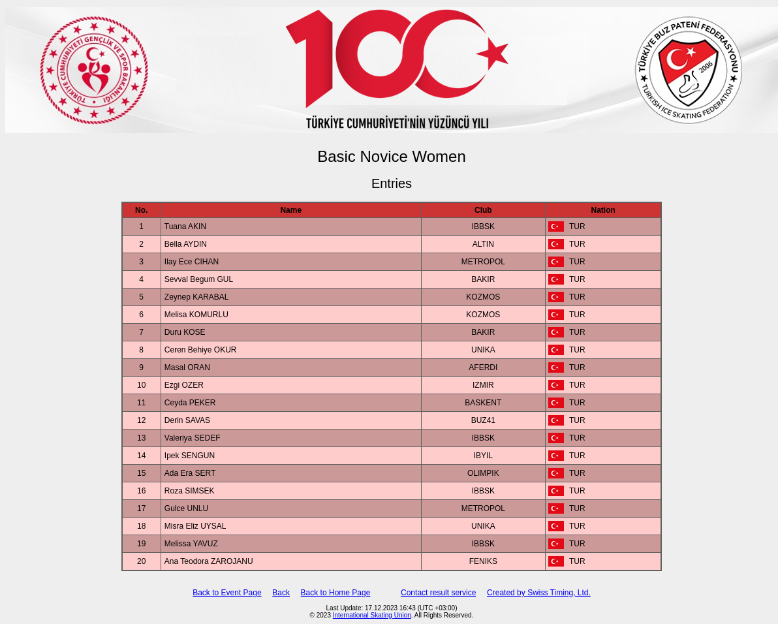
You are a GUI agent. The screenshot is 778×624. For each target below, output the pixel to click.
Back (281, 592)
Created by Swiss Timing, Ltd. (539, 592)
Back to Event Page (227, 592)
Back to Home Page (336, 592)
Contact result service (438, 592)
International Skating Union (372, 615)
